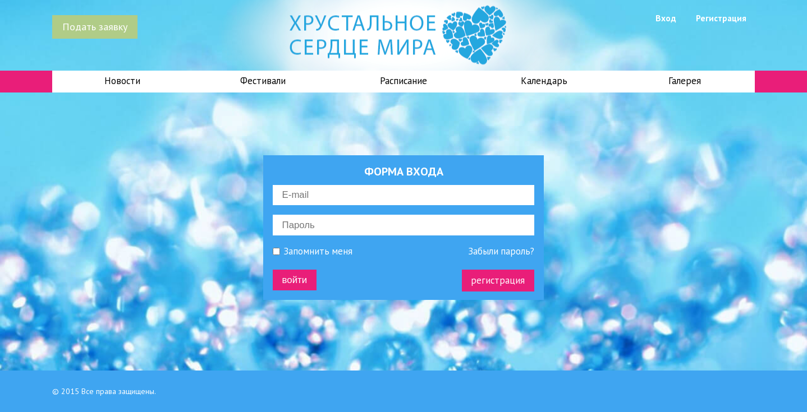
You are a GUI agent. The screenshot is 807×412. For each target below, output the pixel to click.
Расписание (403, 81)
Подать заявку (94, 26)
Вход (665, 18)
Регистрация (721, 18)
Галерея (684, 81)
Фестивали (263, 81)
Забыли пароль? (501, 251)
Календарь (544, 81)
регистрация (498, 280)
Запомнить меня (313, 251)
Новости (122, 81)
